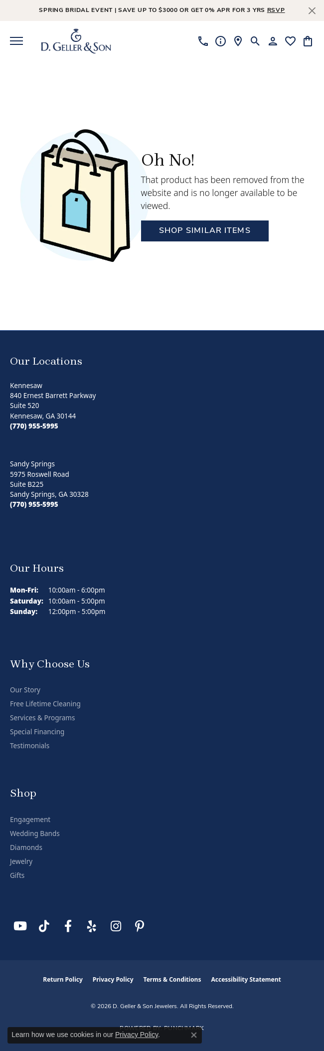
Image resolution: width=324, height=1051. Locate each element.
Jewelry (21, 861)
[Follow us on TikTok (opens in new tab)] (44, 926)
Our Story (25, 689)
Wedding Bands (35, 833)
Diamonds (26, 847)
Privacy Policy (113, 979)
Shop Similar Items (205, 231)
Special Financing (37, 731)
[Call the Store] (34, 425)
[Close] (312, 10)
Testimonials (29, 745)
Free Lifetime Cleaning (45, 703)
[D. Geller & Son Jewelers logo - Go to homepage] (76, 41)
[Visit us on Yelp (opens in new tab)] (92, 926)
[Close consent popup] (194, 1035)
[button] (255, 41)
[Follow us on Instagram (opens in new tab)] (116, 926)
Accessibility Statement (246, 979)
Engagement (30, 819)
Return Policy (63, 979)
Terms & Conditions (172, 979)
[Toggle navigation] (16, 41)
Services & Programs (42, 717)
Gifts (17, 875)
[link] (203, 41)
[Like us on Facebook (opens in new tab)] (68, 926)
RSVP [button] (276, 10)
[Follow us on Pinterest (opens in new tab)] (140, 926)
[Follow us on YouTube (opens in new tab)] (20, 926)
